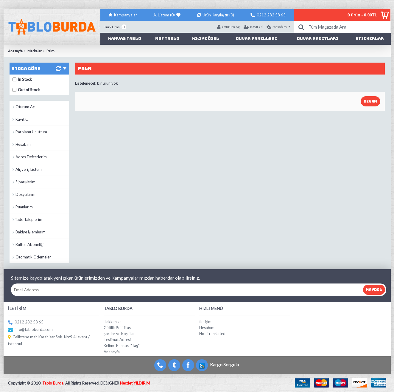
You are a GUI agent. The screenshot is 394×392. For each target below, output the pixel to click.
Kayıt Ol (22, 119)
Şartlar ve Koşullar (119, 333)
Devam (370, 101)
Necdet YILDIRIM (135, 383)
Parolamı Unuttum (31, 131)
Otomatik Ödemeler (33, 257)
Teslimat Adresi (117, 339)
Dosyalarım (25, 194)
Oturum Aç (25, 106)
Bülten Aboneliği (29, 244)
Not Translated (212, 333)
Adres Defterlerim (31, 156)
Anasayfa (112, 351)
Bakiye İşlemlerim (30, 232)
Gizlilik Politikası (118, 327)
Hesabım (23, 144)
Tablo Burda (52, 383)
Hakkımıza (113, 321)
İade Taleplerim (28, 219)
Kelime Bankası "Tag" (122, 345)
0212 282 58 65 (25, 322)
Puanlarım (24, 206)
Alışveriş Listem (28, 169)
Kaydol (374, 289)
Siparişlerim (25, 181)
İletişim (205, 321)
